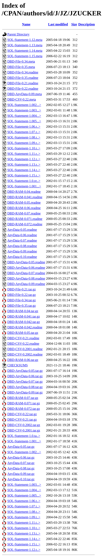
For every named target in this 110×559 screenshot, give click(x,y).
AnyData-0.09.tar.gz (20, 474)
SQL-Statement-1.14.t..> (23, 539)
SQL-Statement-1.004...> (24, 115)
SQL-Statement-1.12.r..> (23, 159)
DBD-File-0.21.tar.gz (21, 289)
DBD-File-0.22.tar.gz (21, 295)
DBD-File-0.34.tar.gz (21, 300)
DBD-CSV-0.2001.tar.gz (23, 430)
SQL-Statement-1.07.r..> (23, 132)
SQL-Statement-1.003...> (24, 110)
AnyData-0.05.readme (22, 229)
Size (74, 24)
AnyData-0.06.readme (22, 235)
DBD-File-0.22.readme (22, 88)
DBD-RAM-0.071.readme (24, 219)
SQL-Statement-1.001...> (24, 186)
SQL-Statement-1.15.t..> (23, 544)
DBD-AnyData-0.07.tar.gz (25, 381)
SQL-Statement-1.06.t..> (23, 501)
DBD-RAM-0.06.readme (24, 208)
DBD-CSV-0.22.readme (23, 343)
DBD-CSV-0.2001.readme (25, 349)
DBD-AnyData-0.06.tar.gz (25, 376)
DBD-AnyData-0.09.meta (24, 94)
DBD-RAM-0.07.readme (24, 213)
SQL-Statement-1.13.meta (24, 45)
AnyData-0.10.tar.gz (20, 479)
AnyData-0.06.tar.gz (20, 457)
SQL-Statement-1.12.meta (24, 40)
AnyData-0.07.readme (22, 240)
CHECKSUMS (17, 365)
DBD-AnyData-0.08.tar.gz (25, 387)
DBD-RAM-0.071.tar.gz (23, 403)
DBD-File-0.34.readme (22, 72)
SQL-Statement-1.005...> (24, 121)
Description (86, 24)
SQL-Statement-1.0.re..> (23, 181)
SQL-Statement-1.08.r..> (23, 137)
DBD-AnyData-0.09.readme (26, 284)
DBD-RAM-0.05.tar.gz (22, 332)
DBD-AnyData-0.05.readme (26, 262)
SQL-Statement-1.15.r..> (23, 175)
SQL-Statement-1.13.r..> (23, 164)
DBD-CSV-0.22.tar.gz (22, 414)
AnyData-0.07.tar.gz (20, 463)
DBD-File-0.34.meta (21, 61)
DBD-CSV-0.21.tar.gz (22, 419)
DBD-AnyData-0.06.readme (26, 267)
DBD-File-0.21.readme (22, 83)
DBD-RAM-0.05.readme (24, 202)
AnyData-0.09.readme (22, 251)
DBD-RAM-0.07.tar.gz (22, 398)
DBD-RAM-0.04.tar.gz (22, 311)
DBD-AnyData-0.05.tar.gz (25, 370)
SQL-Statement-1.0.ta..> (23, 436)
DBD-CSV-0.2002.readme (25, 354)
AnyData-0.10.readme (22, 257)
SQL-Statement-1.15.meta (24, 56)
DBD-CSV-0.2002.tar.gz (23, 425)
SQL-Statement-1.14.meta (24, 50)
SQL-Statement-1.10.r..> (23, 148)
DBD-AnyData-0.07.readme (26, 273)
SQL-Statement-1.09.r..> (23, 143)
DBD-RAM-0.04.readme (24, 191)
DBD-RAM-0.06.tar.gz (22, 360)
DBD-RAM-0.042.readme (24, 327)
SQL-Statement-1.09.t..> (23, 517)
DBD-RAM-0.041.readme (24, 197)
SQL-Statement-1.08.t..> (23, 512)
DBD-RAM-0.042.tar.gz (23, 322)
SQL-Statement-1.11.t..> (23, 522)
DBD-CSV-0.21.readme (23, 338)
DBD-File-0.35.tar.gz (21, 305)
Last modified (58, 24)
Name (26, 24)
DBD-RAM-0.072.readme (24, 224)
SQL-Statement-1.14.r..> (23, 170)
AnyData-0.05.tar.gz (20, 446)
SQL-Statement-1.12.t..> (23, 549)
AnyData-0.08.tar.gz (20, 468)
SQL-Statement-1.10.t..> (23, 528)
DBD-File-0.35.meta (21, 67)
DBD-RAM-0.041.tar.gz (23, 316)
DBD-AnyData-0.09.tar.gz (25, 392)
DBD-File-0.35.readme (22, 77)
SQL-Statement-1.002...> (24, 105)
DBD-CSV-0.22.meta (21, 99)
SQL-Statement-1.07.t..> (23, 506)
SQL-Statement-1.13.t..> (23, 533)
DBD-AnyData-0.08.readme (26, 278)
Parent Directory (18, 34)
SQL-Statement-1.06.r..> (23, 126)
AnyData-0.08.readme (22, 246)
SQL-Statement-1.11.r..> (23, 153)
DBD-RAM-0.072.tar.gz (23, 408)
